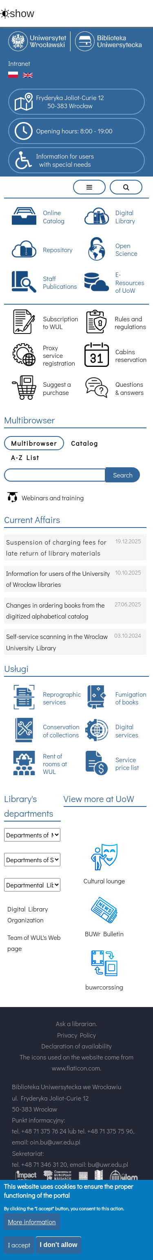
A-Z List (25, 457)
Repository (42, 249)
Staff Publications (43, 282)
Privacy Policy (76, 1035)
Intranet (19, 63)
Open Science (110, 249)
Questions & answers (114, 387)
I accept (19, 1246)
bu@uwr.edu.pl (108, 1164)
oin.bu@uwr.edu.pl (55, 1142)
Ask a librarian (76, 1023)
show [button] (22, 13)
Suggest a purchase (41, 387)
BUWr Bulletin (104, 917)
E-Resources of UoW (114, 282)
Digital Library (109, 216)
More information (31, 1222)
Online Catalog (38, 216)
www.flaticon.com (76, 1068)
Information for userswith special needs (54, 160)
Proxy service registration (43, 354)
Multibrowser (34, 443)
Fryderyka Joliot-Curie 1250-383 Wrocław (59, 102)
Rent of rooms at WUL (39, 763)
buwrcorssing (104, 970)
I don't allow (59, 1246)
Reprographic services (43, 697)
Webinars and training (45, 497)
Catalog (84, 443)
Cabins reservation (115, 354)
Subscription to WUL (43, 322)
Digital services (111, 730)
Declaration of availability (76, 1046)
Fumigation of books (115, 697)
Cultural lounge (104, 864)
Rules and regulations (115, 322)
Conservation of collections (43, 730)
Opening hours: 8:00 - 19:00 (63, 131)
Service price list (111, 763)
